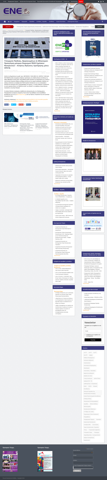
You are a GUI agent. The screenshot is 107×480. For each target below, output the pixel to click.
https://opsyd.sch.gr (21, 94)
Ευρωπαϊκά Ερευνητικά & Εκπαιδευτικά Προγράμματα (49, 1)
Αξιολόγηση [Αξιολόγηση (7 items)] (86, 368)
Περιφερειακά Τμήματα (13, 1)
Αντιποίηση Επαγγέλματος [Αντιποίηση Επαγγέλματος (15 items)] (90, 365)
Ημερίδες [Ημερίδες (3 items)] (86, 403)
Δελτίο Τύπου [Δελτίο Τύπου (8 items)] (97, 378)
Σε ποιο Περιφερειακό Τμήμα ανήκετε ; (82, 465)
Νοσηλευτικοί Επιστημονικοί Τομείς (28, 1)
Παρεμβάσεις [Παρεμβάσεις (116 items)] (87, 416)
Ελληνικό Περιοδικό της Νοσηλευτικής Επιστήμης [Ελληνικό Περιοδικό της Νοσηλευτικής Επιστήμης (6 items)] (89, 392)
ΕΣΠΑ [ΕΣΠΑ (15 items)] (90, 386)
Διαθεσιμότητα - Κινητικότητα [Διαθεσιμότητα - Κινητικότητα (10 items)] (90, 383)
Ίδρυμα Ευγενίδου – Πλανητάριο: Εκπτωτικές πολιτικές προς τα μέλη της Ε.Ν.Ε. (63, 138)
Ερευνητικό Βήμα (58, 291)
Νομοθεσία (16, 21)
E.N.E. (4, 1)
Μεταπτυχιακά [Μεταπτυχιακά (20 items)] (87, 406)
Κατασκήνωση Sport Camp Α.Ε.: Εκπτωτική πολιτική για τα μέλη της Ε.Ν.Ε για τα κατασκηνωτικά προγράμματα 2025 (64, 133)
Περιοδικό (31, 21)
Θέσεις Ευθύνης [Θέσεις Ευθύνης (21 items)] (93, 403)
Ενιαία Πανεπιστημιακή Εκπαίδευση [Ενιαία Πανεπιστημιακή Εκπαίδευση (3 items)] (92, 396)
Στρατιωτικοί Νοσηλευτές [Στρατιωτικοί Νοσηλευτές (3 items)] (89, 422)
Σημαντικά (29, 71)
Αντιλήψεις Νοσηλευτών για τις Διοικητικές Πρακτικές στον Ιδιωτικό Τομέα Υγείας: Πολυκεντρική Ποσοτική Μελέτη (64, 294)
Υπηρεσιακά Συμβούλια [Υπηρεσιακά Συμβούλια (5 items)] (94, 429)
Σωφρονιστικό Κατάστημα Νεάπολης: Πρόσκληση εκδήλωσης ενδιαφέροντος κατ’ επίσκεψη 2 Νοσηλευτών (93, 70)
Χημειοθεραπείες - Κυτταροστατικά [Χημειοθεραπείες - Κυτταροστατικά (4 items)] (92, 435)
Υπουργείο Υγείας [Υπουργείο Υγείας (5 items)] (88, 432)
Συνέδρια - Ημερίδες (59, 193)
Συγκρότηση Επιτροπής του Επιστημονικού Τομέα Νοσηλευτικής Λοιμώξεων (63, 243)
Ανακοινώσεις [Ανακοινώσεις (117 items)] (87, 363)
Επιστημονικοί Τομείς (73, 21)
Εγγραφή (93, 340)
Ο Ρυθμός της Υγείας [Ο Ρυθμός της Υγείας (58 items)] (89, 411)
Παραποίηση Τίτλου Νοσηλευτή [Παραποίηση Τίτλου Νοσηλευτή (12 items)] (91, 414)
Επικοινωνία (66, 1)
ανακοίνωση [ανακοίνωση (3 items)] (87, 440)
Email (48, 73)
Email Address (82, 450)
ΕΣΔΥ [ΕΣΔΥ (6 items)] (85, 386)
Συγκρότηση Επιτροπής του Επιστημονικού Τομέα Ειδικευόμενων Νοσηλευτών (63, 228)
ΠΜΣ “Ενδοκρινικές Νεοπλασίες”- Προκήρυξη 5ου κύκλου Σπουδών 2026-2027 (11, 125)
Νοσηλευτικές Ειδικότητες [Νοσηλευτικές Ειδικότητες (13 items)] (90, 409)
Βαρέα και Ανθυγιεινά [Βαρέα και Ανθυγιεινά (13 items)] (89, 373)
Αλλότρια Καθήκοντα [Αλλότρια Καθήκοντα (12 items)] (88, 360)
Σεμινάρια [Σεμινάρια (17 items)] (98, 419)
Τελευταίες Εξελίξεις (42, 71)
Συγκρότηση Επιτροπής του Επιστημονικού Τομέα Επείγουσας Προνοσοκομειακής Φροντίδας (62, 252)
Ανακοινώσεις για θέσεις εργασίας (20, 71)
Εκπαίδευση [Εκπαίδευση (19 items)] (86, 388)
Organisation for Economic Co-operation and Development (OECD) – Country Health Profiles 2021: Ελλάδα (64, 176)
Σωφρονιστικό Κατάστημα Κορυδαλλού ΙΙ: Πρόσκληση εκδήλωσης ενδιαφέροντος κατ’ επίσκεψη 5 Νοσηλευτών (93, 81)
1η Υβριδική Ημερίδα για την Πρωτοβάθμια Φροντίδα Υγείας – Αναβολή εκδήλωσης (64, 201)
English (81, 1)
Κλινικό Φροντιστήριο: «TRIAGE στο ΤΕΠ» (93, 297)
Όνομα (74, 455)
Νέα (10, 21)
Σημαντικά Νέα (35, 71)
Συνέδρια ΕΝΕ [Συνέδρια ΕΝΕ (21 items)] (87, 424)
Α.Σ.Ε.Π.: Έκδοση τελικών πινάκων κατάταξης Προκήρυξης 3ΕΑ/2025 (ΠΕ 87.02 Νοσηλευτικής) (92, 93)
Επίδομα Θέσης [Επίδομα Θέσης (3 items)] (87, 398)
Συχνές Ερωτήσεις (60, 21)
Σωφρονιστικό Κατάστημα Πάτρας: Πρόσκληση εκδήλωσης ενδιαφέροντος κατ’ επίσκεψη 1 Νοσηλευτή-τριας (93, 75)
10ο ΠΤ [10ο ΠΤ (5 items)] (85, 355)
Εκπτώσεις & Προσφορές (60, 122)
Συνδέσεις (51, 21)
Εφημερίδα (24, 21)
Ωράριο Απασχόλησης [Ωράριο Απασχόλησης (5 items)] (89, 437)
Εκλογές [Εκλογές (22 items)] (95, 386)
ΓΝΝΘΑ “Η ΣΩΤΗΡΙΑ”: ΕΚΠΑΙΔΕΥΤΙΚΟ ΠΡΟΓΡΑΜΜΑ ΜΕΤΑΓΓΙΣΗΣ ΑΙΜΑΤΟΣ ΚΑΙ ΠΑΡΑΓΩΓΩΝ (63, 212)
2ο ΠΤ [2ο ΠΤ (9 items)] (85, 352)
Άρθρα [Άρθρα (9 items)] (90, 355)
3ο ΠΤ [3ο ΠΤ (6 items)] (90, 352)
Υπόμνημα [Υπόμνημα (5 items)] (96, 432)
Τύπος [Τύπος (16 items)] (85, 429)
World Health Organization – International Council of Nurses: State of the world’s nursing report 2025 (64, 171)
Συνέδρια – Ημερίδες (42, 21)
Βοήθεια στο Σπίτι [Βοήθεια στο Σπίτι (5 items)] (88, 375)
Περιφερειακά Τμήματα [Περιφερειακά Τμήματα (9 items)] (89, 419)
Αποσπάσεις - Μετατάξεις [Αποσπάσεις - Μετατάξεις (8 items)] (90, 370)
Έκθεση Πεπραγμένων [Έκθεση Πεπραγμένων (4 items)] (89, 357)
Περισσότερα (57, 110)
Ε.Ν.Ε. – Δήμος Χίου (88, 282)
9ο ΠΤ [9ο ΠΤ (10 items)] (95, 352)
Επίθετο (75, 460)
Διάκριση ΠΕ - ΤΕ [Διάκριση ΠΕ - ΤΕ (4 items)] (88, 381)
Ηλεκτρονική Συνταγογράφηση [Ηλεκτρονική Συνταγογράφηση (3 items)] (91, 401)
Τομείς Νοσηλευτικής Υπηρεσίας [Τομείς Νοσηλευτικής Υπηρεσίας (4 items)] (91, 427)
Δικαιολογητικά (74, 1)
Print (43, 73)
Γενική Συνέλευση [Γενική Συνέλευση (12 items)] (88, 378)
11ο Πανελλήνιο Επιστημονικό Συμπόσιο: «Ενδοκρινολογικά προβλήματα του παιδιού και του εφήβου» (64, 206)
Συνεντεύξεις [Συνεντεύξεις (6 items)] (95, 424)
